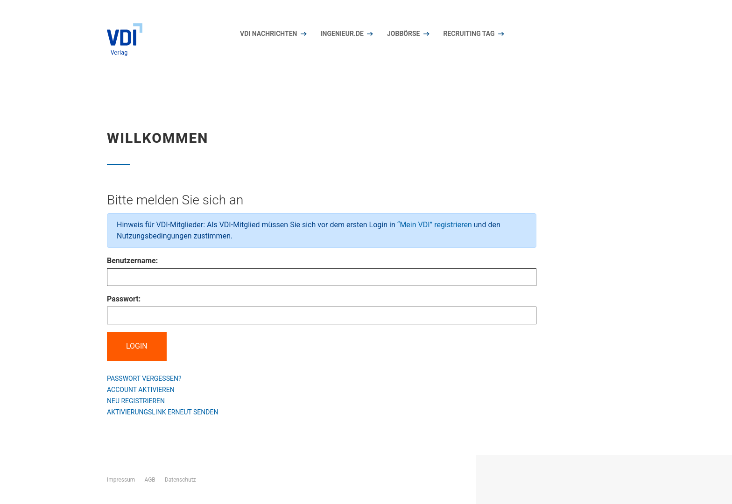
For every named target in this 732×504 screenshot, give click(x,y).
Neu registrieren (136, 401)
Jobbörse (403, 33)
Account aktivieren (141, 389)
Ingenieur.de (342, 33)
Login (137, 346)
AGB (149, 479)
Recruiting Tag (468, 33)
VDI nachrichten (268, 33)
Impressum (121, 479)
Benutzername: (132, 260)
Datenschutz (180, 479)
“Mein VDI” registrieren (434, 224)
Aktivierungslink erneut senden (162, 412)
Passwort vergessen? (144, 378)
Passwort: (124, 298)
